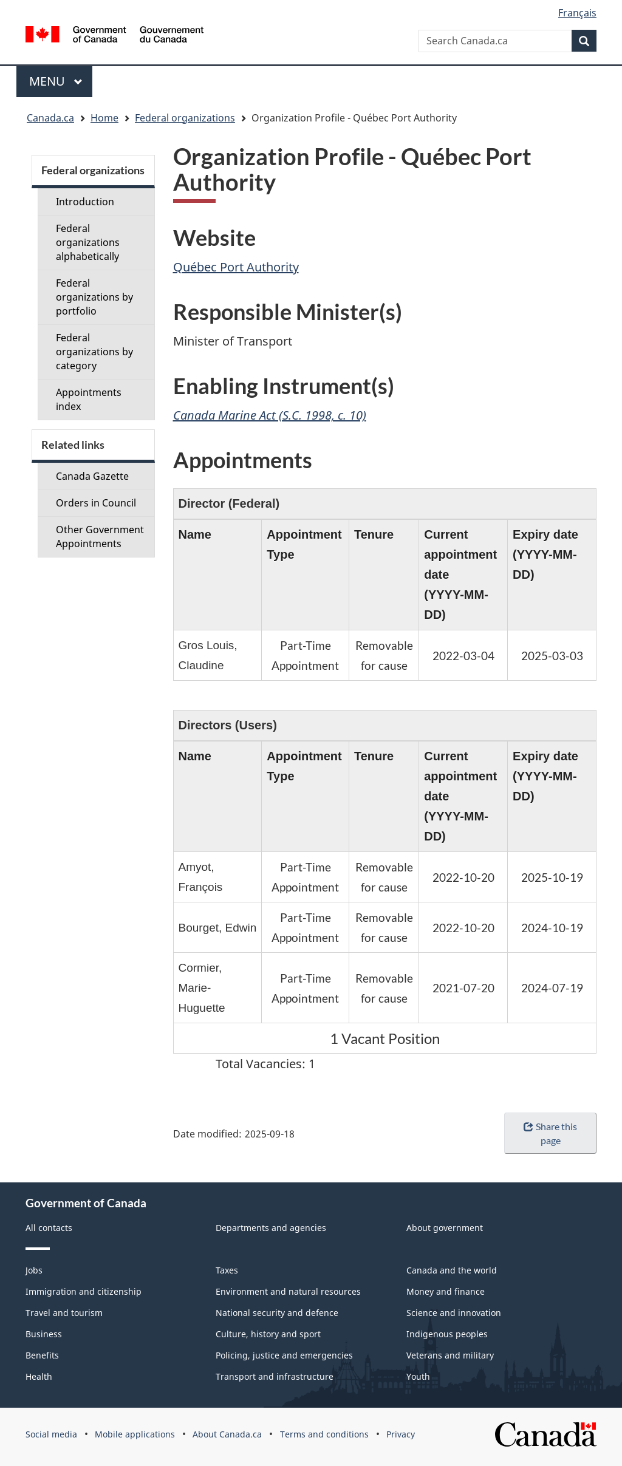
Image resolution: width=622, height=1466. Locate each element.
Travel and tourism (64, 1312)
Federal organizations (185, 117)
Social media (51, 1434)
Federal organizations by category (94, 351)
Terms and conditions (324, 1434)
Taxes (227, 1270)
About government (444, 1227)
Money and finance (445, 1291)
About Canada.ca (227, 1434)
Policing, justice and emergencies (284, 1355)
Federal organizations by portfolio (94, 297)
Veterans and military (450, 1355)
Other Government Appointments (100, 536)
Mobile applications (135, 1434)
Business (44, 1334)
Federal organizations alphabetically (88, 242)
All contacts (49, 1227)
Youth (418, 1376)
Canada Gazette (92, 476)
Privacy (400, 1434)
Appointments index (88, 399)
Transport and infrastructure (274, 1376)
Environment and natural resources (288, 1291)
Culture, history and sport (268, 1334)
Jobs (34, 1270)
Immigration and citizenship (84, 1291)
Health (39, 1376)
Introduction (85, 201)
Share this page (550, 1133)
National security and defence (277, 1312)
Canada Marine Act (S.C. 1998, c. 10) (269, 415)
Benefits (42, 1355)
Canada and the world (451, 1270)
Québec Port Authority (236, 267)
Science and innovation (453, 1312)
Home (104, 117)
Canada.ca (50, 117)
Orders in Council (96, 503)
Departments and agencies (271, 1227)
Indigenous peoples (447, 1334)
